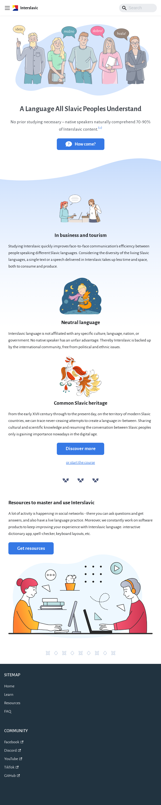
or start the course (80, 462)
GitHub (12, 775)
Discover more (81, 448)
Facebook (13, 742)
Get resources (31, 548)
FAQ (7, 711)
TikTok (11, 767)
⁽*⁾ (100, 129)
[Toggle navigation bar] (7, 8)
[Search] (138, 8)
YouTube (13, 759)
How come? (80, 144)
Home (9, 686)
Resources (12, 703)
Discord (12, 750)
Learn (8, 694)
